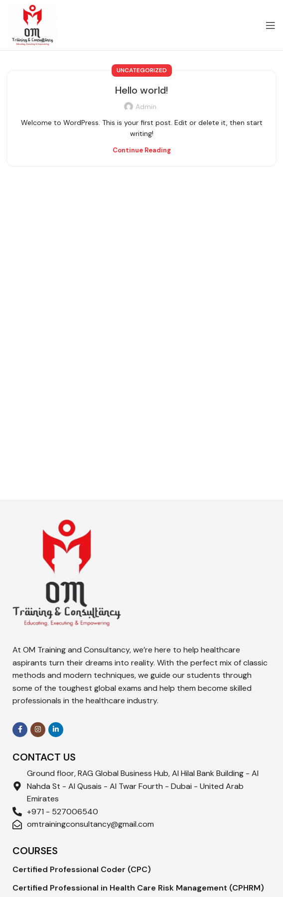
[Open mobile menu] (271, 25)
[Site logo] (32, 24)
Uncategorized (142, 70)
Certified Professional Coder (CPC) (81, 869)
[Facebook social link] (19, 729)
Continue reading (142, 150)
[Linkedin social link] (55, 729)
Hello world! (141, 90)
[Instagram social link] (37, 729)
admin (146, 106)
